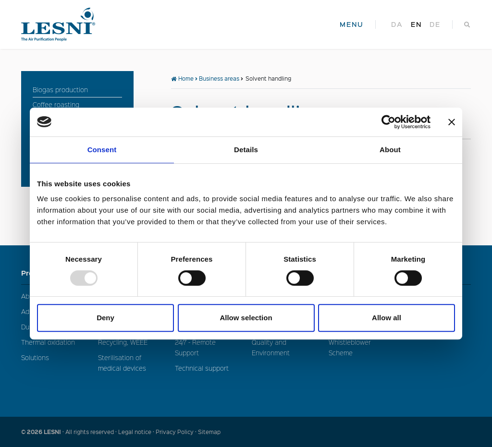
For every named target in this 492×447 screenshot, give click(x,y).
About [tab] (390, 149)
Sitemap (209, 431)
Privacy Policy (175, 431)
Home (182, 78)
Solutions (35, 357)
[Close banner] (451, 122)
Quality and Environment (271, 347)
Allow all (386, 318)
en (416, 24)
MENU (352, 24)
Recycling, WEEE (123, 342)
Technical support (202, 368)
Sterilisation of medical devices (122, 362)
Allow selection (246, 318)
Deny (105, 318)
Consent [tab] (102, 149)
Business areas (219, 78)
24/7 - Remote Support (195, 347)
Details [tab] (246, 149)
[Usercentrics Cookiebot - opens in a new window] (388, 122)
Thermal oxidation (48, 342)
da (397, 24)
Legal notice (134, 431)
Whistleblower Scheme (350, 347)
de (435, 24)
